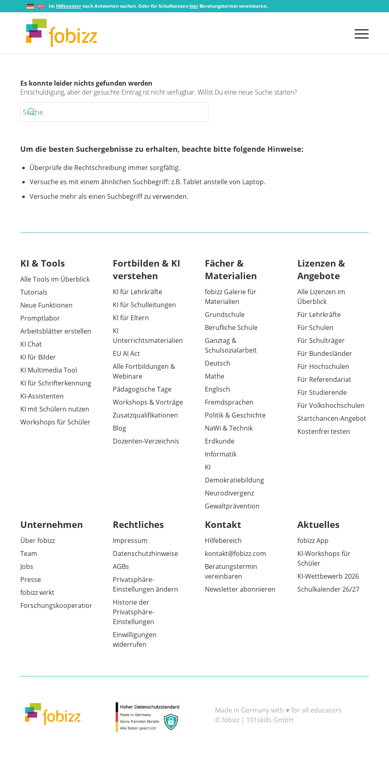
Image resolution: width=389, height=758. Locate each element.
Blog (119, 428)
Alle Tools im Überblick (55, 279)
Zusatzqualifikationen (145, 415)
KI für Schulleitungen (144, 304)
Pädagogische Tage (142, 389)
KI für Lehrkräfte (137, 291)
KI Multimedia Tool (48, 370)
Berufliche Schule (231, 327)
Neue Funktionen (46, 305)
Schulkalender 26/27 (328, 589)
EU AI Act (126, 353)
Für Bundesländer (324, 353)
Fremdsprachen (229, 402)
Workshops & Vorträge (148, 402)
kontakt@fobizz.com (235, 553)
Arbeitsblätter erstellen (55, 331)
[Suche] (114, 112)
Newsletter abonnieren (240, 589)
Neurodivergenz (229, 493)
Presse (30, 579)
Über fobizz (37, 540)
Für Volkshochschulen (331, 405)
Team (28, 553)
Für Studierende (322, 392)
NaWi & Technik (229, 428)
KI (208, 467)
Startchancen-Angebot (331, 418)
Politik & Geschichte (235, 415)
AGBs (121, 566)
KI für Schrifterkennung (55, 383)
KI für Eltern (131, 317)
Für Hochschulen (323, 366)
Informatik (220, 454)
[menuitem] (359, 33)
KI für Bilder (38, 357)
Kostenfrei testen (323, 431)
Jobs (26, 566)
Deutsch (217, 363)
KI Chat (31, 344)
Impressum (130, 540)
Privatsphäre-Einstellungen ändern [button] (145, 584)
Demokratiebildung (234, 480)
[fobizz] (61, 33)
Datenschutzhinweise (145, 553)
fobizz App (313, 540)
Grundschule (225, 314)
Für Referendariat (324, 379)
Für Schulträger (321, 340)
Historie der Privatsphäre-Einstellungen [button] (133, 612)
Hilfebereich (223, 540)
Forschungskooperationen (60, 605)
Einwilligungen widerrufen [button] (135, 639)
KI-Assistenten (42, 396)
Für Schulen (315, 327)
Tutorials (33, 292)
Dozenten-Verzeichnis (146, 441)
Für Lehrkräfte (319, 314)
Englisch (217, 389)
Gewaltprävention (232, 506)
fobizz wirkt (37, 592)
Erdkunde (219, 441)
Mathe (214, 376)
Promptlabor (40, 318)
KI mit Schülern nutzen (54, 409)
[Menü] (359, 33)
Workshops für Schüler (55, 422)
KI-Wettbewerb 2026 (328, 576)
